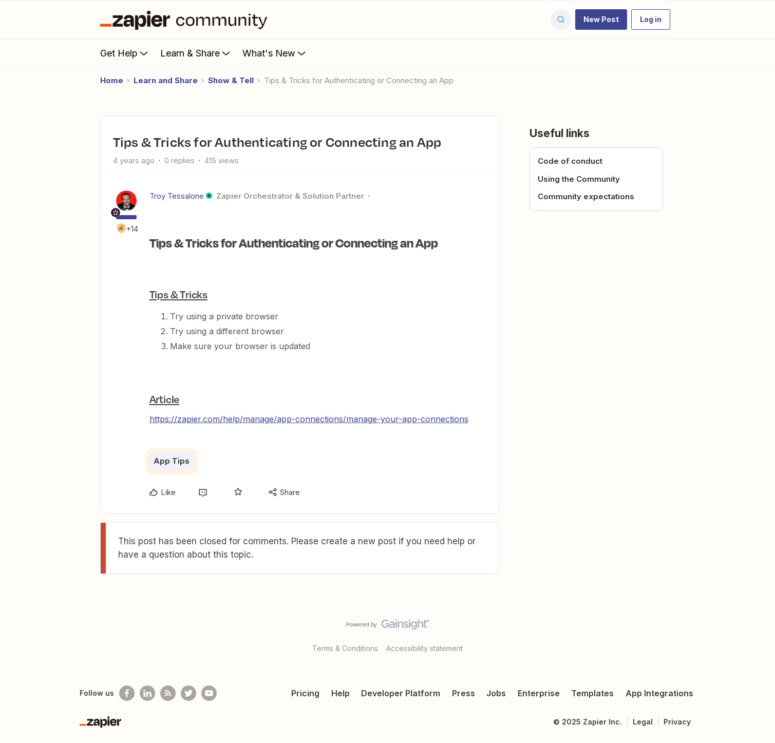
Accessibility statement (424, 648)
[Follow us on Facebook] (127, 693)
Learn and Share (166, 80)
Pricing (305, 693)
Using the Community (579, 179)
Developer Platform (400, 693)
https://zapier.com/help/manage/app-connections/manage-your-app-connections (308, 419)
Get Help (125, 53)
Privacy (677, 721)
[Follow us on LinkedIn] (147, 693)
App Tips (172, 461)
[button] (601, 19)
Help (340, 693)
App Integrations (659, 693)
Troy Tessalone (176, 196)
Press (463, 693)
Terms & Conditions (345, 648)
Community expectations (586, 196)
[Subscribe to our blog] (168, 693)
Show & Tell (231, 80)
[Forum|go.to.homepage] (186, 19)
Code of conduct (570, 161)
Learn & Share (196, 53)
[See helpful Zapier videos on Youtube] (209, 693)
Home (111, 80)
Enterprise (539, 693)
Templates (592, 693)
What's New (275, 53)
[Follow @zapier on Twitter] (188, 693)
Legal (643, 721)
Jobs (496, 693)
